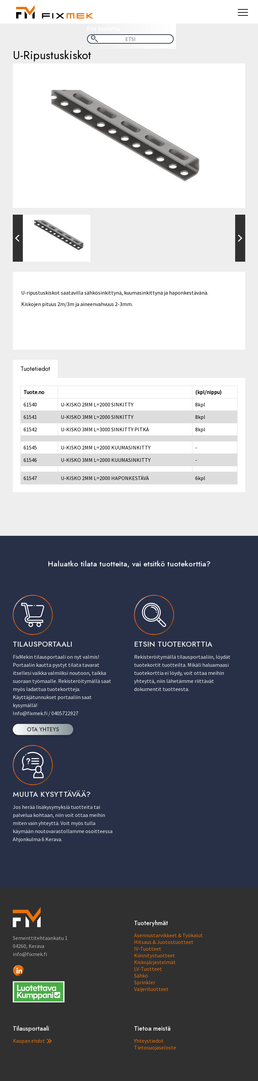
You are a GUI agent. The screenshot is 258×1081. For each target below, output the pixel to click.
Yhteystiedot (149, 1040)
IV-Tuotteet (147, 948)
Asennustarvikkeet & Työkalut (168, 935)
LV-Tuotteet (148, 968)
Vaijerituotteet (151, 989)
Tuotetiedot (35, 368)
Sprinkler (144, 982)
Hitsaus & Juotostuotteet (164, 942)
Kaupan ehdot (32, 1040)
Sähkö (141, 975)
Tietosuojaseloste (155, 1047)
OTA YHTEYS (43, 729)
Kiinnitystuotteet (154, 955)
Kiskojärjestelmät (155, 962)
